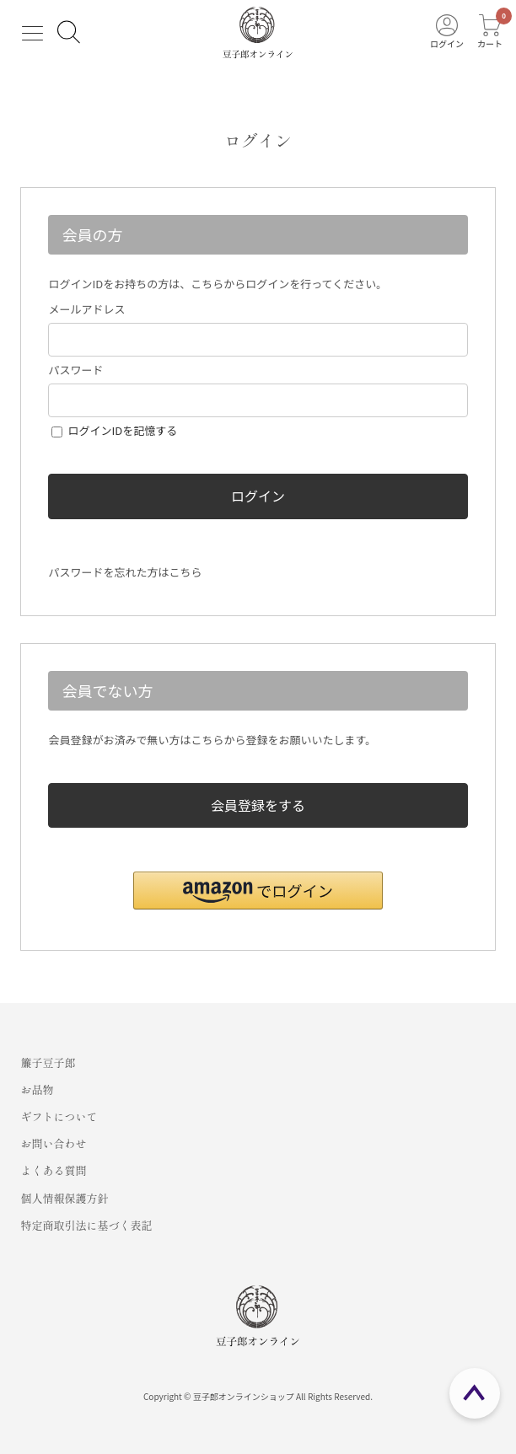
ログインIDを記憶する (122, 430)
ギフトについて (58, 1116)
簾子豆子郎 (47, 1062)
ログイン (258, 496)
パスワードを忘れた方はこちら (125, 572)
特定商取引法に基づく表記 (86, 1225)
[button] (258, 890)
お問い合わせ (53, 1143)
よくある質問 (53, 1170)
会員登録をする (258, 805)
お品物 (36, 1089)
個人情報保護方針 (64, 1198)
